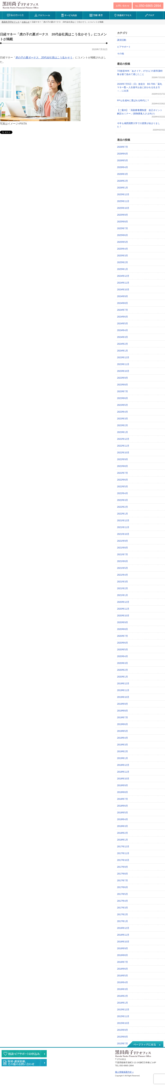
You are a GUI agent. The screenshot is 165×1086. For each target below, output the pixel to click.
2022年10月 (123, 452)
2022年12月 (123, 439)
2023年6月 (122, 398)
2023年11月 (123, 364)
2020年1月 (122, 676)
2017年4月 (122, 901)
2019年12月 (123, 683)
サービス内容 (69, 15)
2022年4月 (122, 493)
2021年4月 (122, 574)
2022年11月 (123, 445)
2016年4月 (122, 982)
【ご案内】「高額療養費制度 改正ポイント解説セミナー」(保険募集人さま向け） (139, 112)
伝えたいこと (15, 15)
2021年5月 (122, 568)
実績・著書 (96, 15)
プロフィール (42, 15)
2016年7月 (122, 962)
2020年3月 (122, 663)
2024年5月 (122, 323)
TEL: (148, 5)
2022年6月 (122, 479)
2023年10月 (123, 371)
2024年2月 (122, 344)
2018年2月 (122, 833)
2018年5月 (122, 812)
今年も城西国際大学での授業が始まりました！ (138, 125)
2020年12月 (123, 602)
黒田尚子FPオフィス (20, 5)
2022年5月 (122, 486)
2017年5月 (122, 894)
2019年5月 (122, 731)
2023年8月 (122, 384)
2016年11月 (123, 934)
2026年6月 (122, 153)
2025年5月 (122, 242)
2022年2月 (122, 507)
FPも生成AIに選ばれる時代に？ (133, 100)
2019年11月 (123, 690)
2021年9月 (122, 541)
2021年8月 (122, 547)
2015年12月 (123, 1009)
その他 (120, 53)
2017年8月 (122, 873)
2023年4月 (122, 411)
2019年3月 (122, 744)
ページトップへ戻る (144, 1044)
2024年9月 (122, 296)
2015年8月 (122, 1036)
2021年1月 (122, 595)
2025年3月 (122, 255)
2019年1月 (122, 758)
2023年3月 (122, 418)
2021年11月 (123, 527)
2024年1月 (122, 350)
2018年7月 (122, 799)
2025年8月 (122, 221)
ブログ (149, 15)
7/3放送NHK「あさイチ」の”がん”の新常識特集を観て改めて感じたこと (140, 73)
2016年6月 (122, 968)
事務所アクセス (123, 15)
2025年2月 (122, 262)
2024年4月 (122, 330)
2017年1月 (122, 921)
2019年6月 (122, 724)
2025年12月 (123, 194)
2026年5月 (122, 160)
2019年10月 (123, 697)
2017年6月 (122, 887)
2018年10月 (123, 778)
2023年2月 (122, 425)
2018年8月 (122, 792)
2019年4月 (122, 738)
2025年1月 (122, 269)
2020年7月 (122, 636)
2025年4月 (122, 248)
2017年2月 (122, 914)
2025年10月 (123, 208)
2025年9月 (122, 214)
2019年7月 (122, 717)
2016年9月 (122, 948)
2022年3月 (122, 500)
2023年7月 (122, 391)
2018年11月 (123, 771)
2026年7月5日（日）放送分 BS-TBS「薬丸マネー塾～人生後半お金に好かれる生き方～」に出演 (139, 87)
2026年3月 (122, 174)
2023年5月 (122, 405)
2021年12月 (123, 520)
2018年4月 (122, 819)
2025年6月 (122, 235)
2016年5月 (122, 975)
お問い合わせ (122, 5)
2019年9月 (122, 704)
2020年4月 (122, 656)
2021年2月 (122, 588)
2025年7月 (122, 228)
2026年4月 (122, 167)
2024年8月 (122, 303)
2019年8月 (122, 710)
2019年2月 (122, 751)
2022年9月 (122, 459)
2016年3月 (122, 989)
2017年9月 (122, 867)
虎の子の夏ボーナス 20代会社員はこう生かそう (44, 57)
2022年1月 (122, 513)
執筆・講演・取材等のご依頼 (24, 1062)
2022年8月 (122, 466)
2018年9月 (122, 785)
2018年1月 (122, 839)
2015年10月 (123, 1023)
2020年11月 (123, 608)
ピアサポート (124, 46)
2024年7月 (122, 310)
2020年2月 (122, 670)
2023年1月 (122, 432)
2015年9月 (122, 1030)
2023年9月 (122, 378)
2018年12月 (123, 765)
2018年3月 (122, 826)
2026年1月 (122, 187)
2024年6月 (122, 316)
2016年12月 (123, 928)
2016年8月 (122, 955)
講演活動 (121, 40)
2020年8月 (122, 629)
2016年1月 (122, 1002)
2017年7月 (122, 880)
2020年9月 (122, 622)
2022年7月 (122, 473)
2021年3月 (122, 581)
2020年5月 (122, 649)
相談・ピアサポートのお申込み (24, 1053)
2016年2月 (122, 996)
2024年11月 (123, 282)
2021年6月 (122, 561)
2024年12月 (123, 276)
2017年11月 (123, 853)
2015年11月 (123, 1016)
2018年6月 (122, 805)
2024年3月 (122, 337)
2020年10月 (123, 615)
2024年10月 (123, 289)
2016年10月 (123, 941)
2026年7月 (122, 147)
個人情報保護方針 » (124, 1072)
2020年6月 (122, 642)
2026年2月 (122, 181)
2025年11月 (123, 201)
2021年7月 (122, 554)
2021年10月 (123, 534)
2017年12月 (123, 846)
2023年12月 (123, 357)
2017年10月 (123, 860)
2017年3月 (122, 907)
